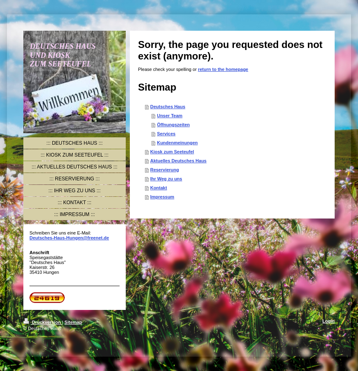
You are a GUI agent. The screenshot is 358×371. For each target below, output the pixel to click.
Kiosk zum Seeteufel (172, 151)
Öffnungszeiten (173, 124)
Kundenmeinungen (177, 142)
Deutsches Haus (168, 106)
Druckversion (42, 322)
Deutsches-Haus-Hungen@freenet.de (69, 237)
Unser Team (169, 115)
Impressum (162, 196)
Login (328, 321)
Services (166, 133)
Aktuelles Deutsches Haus (178, 160)
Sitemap (73, 322)
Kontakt (158, 187)
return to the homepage (223, 69)
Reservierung (164, 169)
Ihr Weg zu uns (166, 178)
